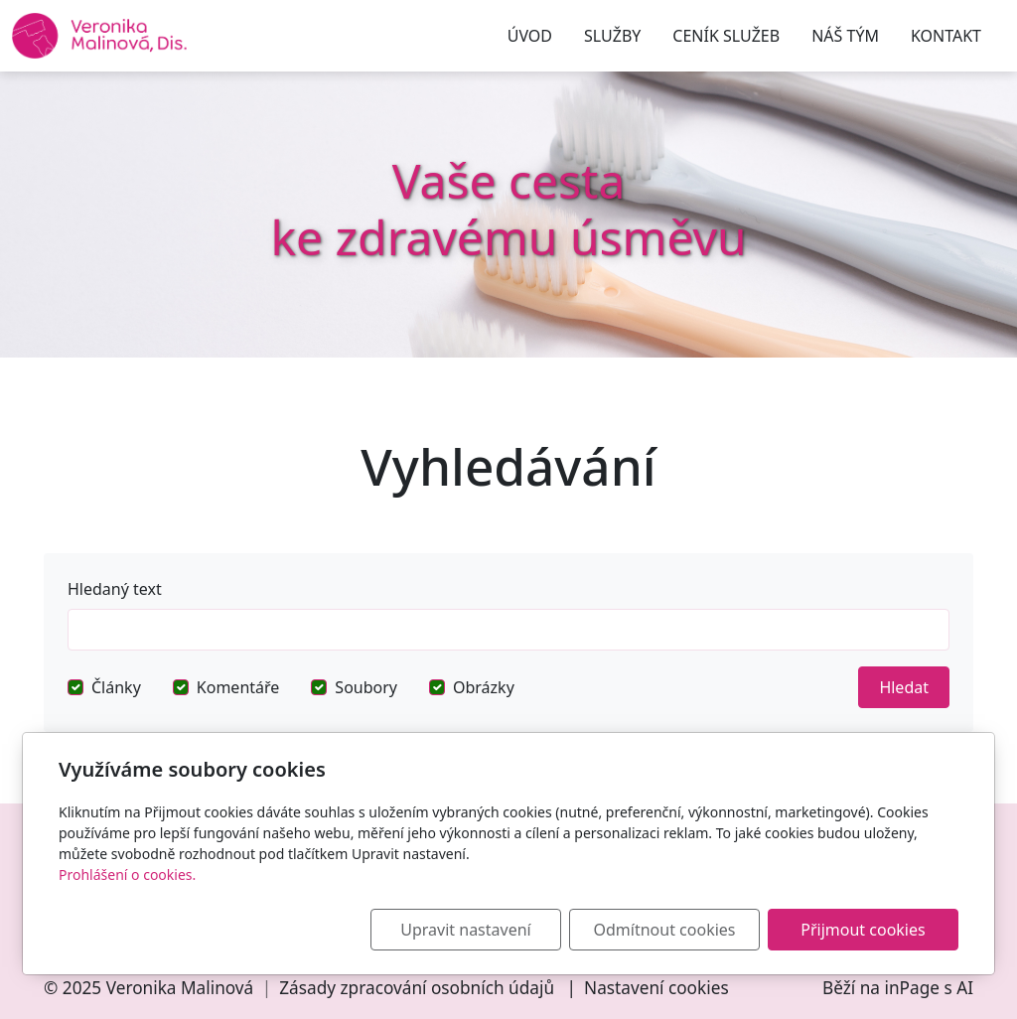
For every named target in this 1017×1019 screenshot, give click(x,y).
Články (116, 687)
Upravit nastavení (465, 930)
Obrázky (483, 687)
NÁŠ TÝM (845, 36)
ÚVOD (530, 36)
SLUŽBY (612, 36)
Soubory (366, 687)
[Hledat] (508, 630)
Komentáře (238, 687)
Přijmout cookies (862, 930)
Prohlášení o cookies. (127, 874)
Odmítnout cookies (665, 930)
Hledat (904, 687)
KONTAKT (946, 36)
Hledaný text (115, 589)
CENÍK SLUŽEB (726, 36)
